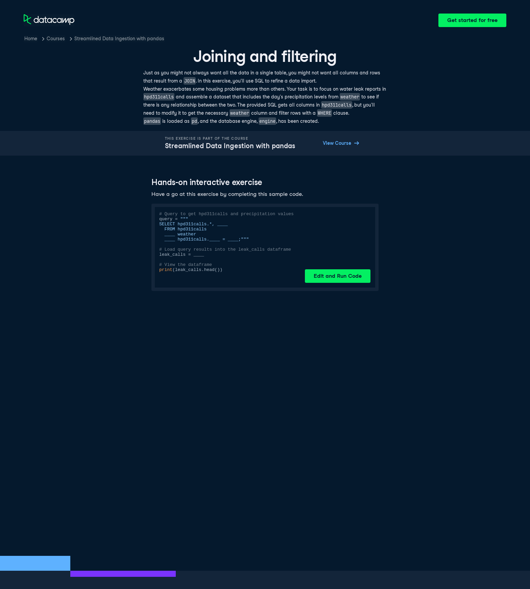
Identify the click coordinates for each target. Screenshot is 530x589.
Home (30, 38)
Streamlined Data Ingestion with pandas (119, 38)
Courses (56, 38)
